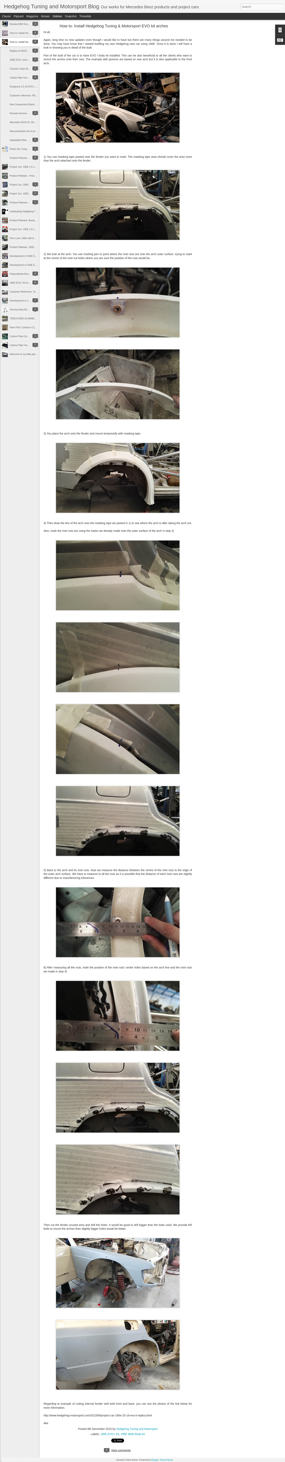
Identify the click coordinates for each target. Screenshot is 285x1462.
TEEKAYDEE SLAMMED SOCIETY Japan (32, 318)
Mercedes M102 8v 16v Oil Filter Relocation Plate (36, 122)
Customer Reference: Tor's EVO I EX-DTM (32, 291)
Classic (6, 16)
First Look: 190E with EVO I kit (26, 238)
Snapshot (71, 16)
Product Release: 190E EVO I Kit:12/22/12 (32, 247)
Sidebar (57, 16)
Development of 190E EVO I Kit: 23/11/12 (31, 265)
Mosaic (45, 16)
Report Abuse (166, 1460)
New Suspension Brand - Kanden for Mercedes (34, 104)
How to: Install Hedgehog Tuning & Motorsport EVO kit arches (114, 26)
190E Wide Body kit (133, 1434)
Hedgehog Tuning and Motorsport (137, 1428)
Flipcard (19, 16)
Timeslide (85, 16)
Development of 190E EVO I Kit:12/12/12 (31, 256)
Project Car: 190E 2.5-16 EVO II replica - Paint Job (36, 167)
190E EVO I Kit (109, 1434)
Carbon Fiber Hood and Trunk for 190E (30, 345)
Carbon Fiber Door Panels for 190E (28, 336)
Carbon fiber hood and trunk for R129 (29, 77)
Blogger (155, 1460)
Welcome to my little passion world (28, 354)
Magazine (32, 16)
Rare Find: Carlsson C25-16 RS (26, 327)
